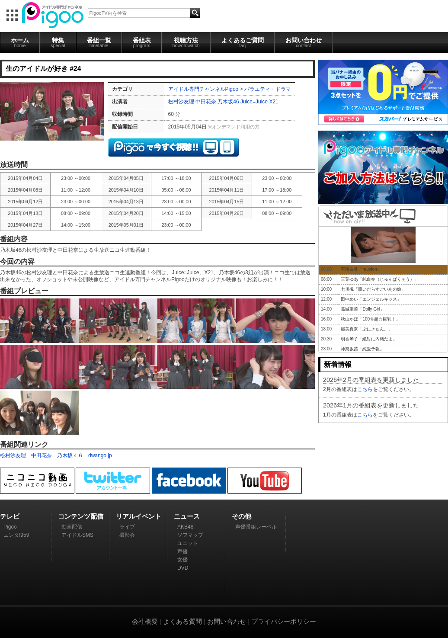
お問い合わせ (303, 42)
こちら (365, 389)
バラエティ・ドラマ (267, 89)
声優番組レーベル (256, 527)
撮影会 (127, 535)
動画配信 (71, 527)
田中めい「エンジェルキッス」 (371, 299)
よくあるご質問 (242, 42)
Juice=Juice (254, 102)
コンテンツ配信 (80, 516)
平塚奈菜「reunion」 (361, 269)
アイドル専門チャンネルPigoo (203, 89)
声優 (182, 551)
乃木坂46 (228, 102)
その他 (241, 516)
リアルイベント (138, 516)
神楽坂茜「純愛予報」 (362, 348)
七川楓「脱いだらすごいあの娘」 (373, 289)
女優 (182, 560)
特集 (58, 42)
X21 (273, 102)
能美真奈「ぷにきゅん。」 (367, 329)
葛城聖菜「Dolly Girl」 (362, 309)
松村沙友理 (181, 102)
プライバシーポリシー (283, 621)
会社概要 (145, 621)
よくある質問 (182, 621)
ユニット (187, 543)
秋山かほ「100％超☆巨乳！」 (370, 319)
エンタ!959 (16, 535)
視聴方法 (186, 42)
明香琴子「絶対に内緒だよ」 (369, 339)
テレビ (9, 516)
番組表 (142, 42)
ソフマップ (190, 535)
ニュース (187, 516)
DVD (182, 568)
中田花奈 (205, 102)
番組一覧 (99, 42)
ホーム (20, 42)
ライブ (127, 527)
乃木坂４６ (70, 455)
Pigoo (10, 527)
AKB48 (185, 527)
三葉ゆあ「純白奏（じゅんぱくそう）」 (380, 279)
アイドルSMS (77, 535)
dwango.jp (100, 455)
